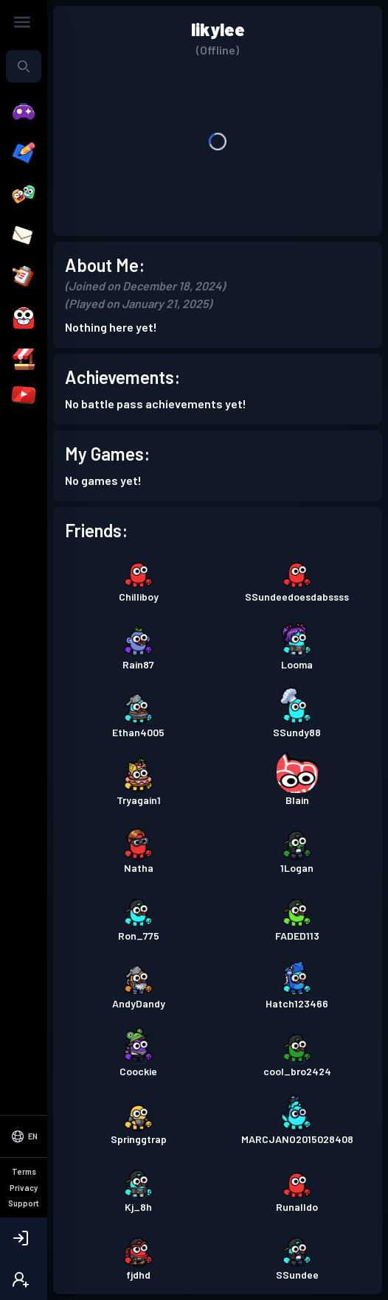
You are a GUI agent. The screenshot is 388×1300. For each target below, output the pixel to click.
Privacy (24, 1187)
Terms (24, 1171)
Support (23, 1203)
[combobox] (23, 66)
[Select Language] (23, 1136)
